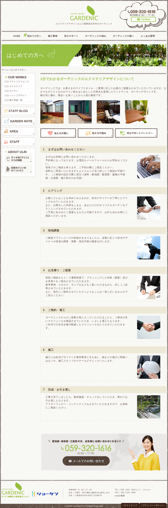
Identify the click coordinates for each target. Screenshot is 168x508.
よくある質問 (148, 36)
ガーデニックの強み (95, 36)
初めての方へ (34, 36)
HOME (16, 36)
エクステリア (16, 86)
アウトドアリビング (19, 81)
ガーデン (13, 91)
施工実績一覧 (16, 100)
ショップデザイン (18, 95)
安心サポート (71, 36)
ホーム (5, 70)
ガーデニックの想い (123, 36)
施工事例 (52, 36)
